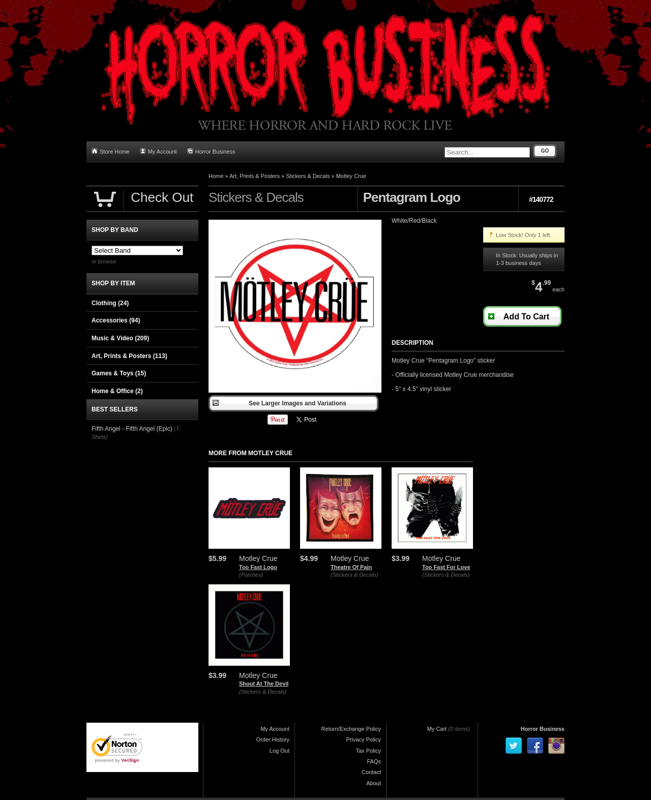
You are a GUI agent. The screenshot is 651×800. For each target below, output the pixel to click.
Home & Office (117, 391)
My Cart (437, 729)
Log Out (279, 751)
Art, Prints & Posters (254, 176)
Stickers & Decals (308, 176)
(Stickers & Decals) (354, 575)
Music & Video (120, 338)
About (373, 783)
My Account (158, 151)
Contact (371, 772)
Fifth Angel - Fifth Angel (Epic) (132, 428)
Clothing (110, 303)
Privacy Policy (363, 739)
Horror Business (211, 151)
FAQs (374, 761)
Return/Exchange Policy (351, 729)
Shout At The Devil (263, 683)
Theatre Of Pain (351, 567)
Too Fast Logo (258, 567)
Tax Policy (368, 751)
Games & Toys (119, 373)
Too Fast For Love (446, 567)
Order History (272, 739)
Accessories (116, 320)
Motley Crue (351, 176)
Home (216, 176)
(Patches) (251, 575)
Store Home (111, 151)
